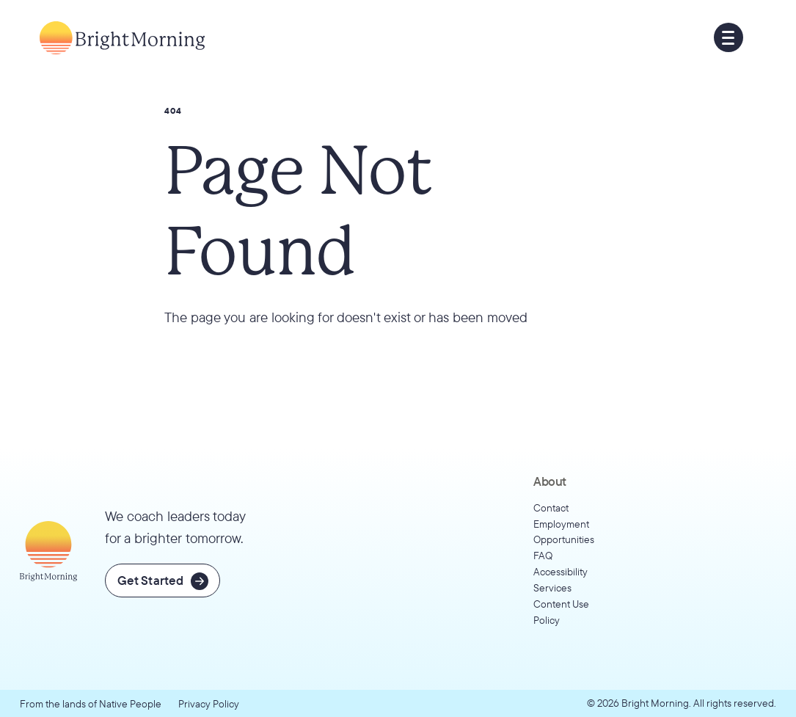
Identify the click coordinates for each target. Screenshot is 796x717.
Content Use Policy (561, 611)
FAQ (542, 555)
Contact (551, 507)
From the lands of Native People (90, 703)
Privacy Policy (208, 703)
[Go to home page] (122, 37)
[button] (728, 37)
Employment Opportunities (563, 531)
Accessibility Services (560, 579)
